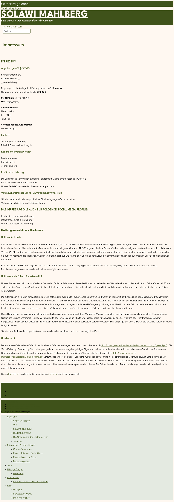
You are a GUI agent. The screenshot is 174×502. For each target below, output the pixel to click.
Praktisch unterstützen (25, 457)
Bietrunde (18, 473)
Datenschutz (12, 403)
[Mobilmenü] (12, 27)
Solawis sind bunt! (22, 429)
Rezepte (17, 489)
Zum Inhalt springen (11, 8)
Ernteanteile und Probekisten (28, 453)
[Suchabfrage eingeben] (17, 31)
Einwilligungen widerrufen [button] (18, 408)
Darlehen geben (21, 461)
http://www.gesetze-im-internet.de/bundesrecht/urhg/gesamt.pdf (134, 345)
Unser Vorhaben (21, 420)
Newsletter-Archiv (22, 493)
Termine (17, 441)
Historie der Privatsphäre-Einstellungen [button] (23, 406)
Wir (15, 424)
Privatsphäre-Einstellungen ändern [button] (21, 405)
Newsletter (13, 395)
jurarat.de (53, 374)
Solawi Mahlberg (44, 14)
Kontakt (11, 391)
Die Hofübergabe (22, 433)
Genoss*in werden (22, 449)
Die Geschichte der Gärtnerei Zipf (30, 437)
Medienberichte (21, 497)
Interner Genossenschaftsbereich (30, 481)
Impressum (13, 374)
